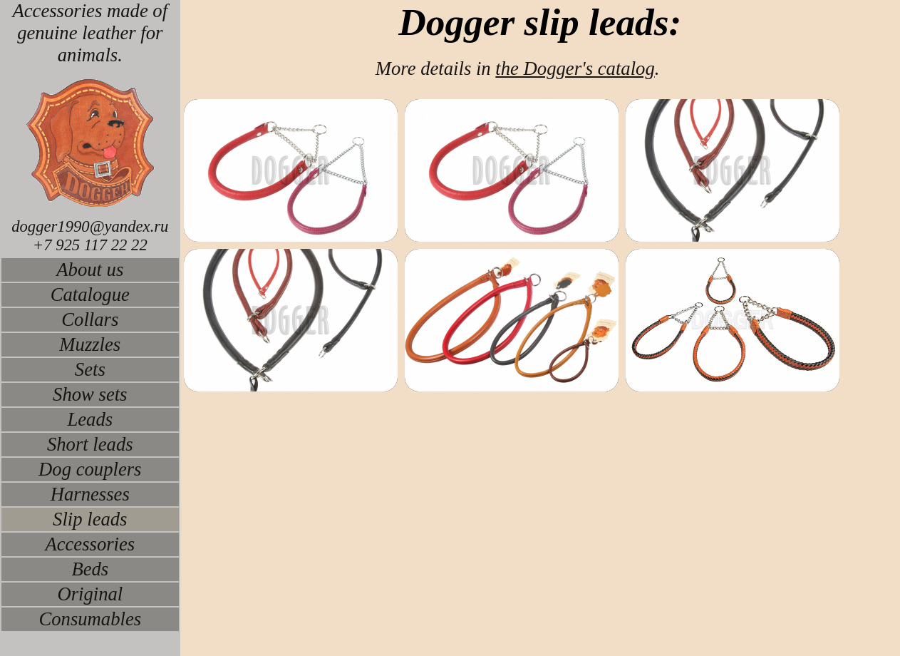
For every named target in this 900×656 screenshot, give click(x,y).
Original (90, 594)
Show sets (90, 394)
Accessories (90, 544)
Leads (90, 419)
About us (89, 269)
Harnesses (90, 494)
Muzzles (89, 344)
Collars (89, 319)
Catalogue (90, 294)
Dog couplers (89, 469)
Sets (90, 369)
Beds (89, 569)
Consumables (89, 619)
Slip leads (90, 519)
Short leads (90, 444)
